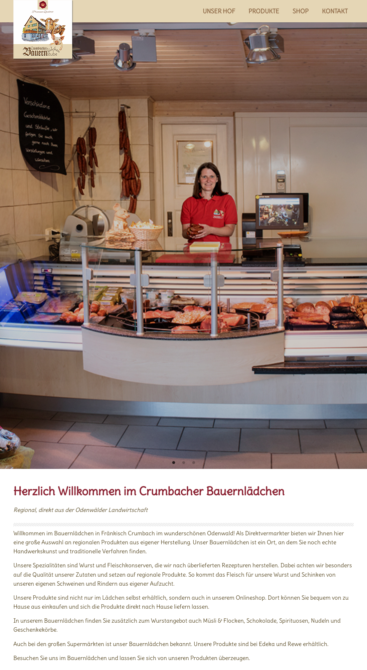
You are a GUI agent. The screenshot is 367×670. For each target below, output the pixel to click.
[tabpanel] (183, 234)
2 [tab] (183, 463)
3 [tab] (193, 463)
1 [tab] (173, 463)
